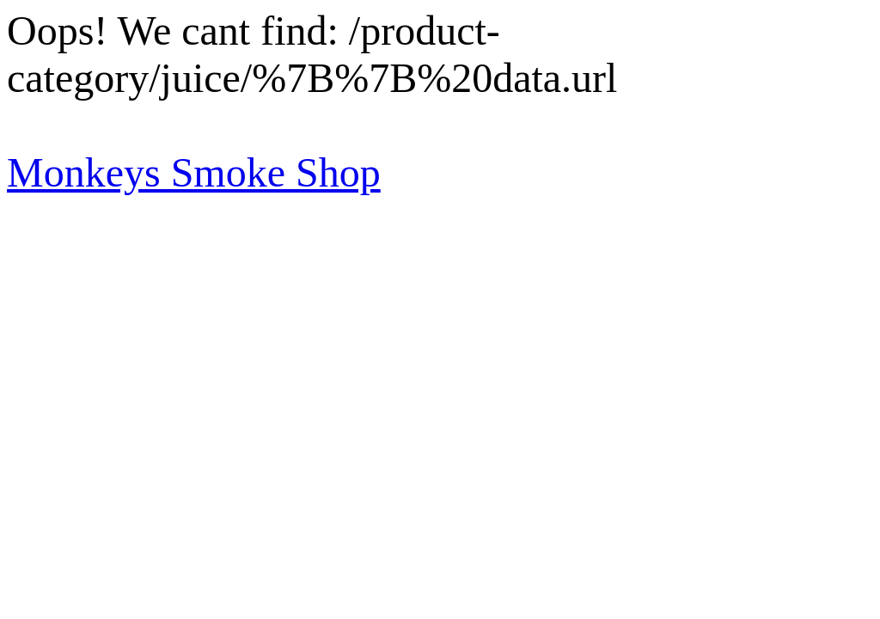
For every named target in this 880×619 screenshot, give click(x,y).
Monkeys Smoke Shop (194, 172)
